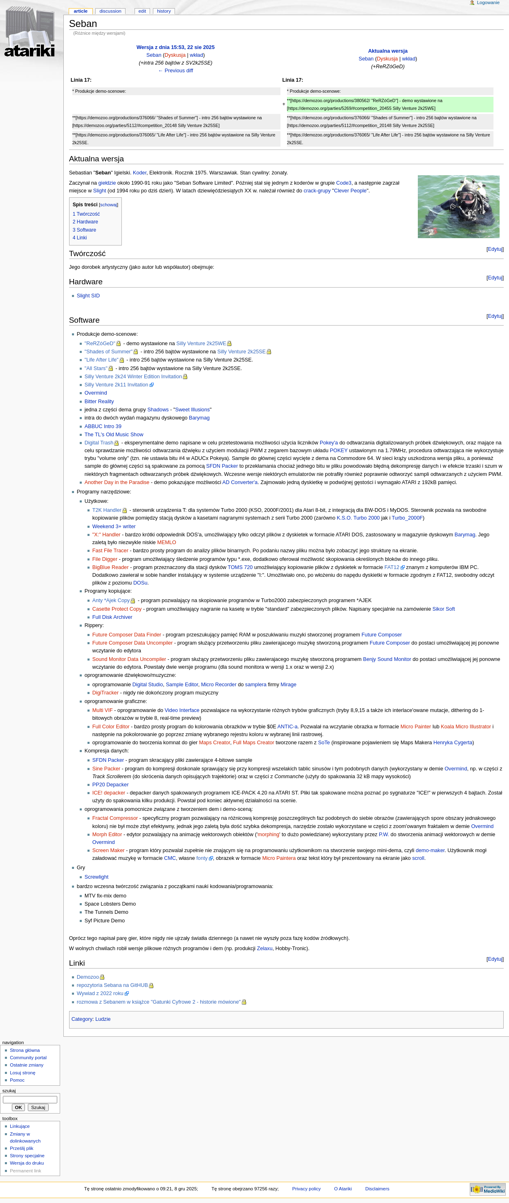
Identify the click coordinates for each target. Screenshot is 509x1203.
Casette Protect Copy (117, 609)
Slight (99, 191)
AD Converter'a (240, 482)
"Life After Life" (102, 360)
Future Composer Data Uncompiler (132, 643)
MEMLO (166, 542)
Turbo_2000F (407, 518)
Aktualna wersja (388, 51)
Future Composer (381, 635)
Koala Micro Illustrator (466, 727)
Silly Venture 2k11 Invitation (116, 385)
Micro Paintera (279, 858)
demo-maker (430, 850)
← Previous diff (175, 71)
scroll (418, 858)
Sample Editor (182, 684)
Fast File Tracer (110, 551)
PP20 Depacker (110, 785)
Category (82, 1019)
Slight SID (88, 296)
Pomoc (17, 1080)
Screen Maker (108, 850)
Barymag (199, 418)
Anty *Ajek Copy (111, 600)
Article (80, 11)
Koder (139, 173)
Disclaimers (377, 1188)
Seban (153, 55)
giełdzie (107, 183)
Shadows (157, 410)
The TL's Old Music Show (114, 434)
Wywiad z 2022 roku (100, 993)
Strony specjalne (27, 1155)
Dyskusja (174, 55)
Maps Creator (214, 742)
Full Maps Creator (253, 742)
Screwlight (97, 877)
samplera (256, 684)
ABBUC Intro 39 (103, 426)
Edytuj (495, 249)
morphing (268, 834)
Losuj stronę (22, 1072)
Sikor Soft (444, 609)
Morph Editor (107, 834)
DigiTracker (105, 693)
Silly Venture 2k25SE (241, 352)
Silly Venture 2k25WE (201, 343)
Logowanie (488, 2)
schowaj (108, 204)
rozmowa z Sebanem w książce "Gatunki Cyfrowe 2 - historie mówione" (159, 1002)
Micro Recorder (219, 684)
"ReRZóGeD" (100, 343)
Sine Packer (106, 769)
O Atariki (343, 1188)
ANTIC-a (288, 727)
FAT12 (391, 567)
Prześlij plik (21, 1148)
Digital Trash (99, 443)
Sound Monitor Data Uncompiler (129, 659)
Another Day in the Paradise (117, 482)
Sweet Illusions (192, 410)
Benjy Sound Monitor (387, 659)
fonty (202, 858)
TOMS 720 (240, 567)
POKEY (339, 450)
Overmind (96, 393)
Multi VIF (102, 710)
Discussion (110, 11)
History (164, 11)
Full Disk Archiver (112, 617)
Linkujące (19, 1126)
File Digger (104, 559)
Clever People (350, 191)
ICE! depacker (108, 793)
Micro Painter (416, 727)
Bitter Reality (99, 401)
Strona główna (25, 1050)
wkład (196, 55)
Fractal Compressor (115, 818)
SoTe (324, 742)
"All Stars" (96, 368)
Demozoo (88, 977)
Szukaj (9, 1090)
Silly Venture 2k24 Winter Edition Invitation (133, 376)
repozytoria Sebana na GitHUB (112, 985)
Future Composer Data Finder (126, 635)
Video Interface (182, 710)
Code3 (343, 183)
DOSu (140, 583)
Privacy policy (306, 1188)
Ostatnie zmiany (26, 1064)
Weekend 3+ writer (114, 526)
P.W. (384, 834)
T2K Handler (106, 510)
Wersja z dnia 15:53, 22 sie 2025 (176, 47)
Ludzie (102, 1019)
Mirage (288, 684)
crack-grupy (317, 191)
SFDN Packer (222, 466)
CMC (170, 858)
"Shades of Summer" (109, 352)
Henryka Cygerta (452, 742)
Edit (142, 11)
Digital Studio (147, 684)
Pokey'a (329, 443)
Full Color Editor (111, 727)
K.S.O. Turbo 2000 (358, 518)
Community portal (28, 1057)
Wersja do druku (27, 1163)
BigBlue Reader (110, 567)
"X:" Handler (106, 535)
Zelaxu (264, 948)
